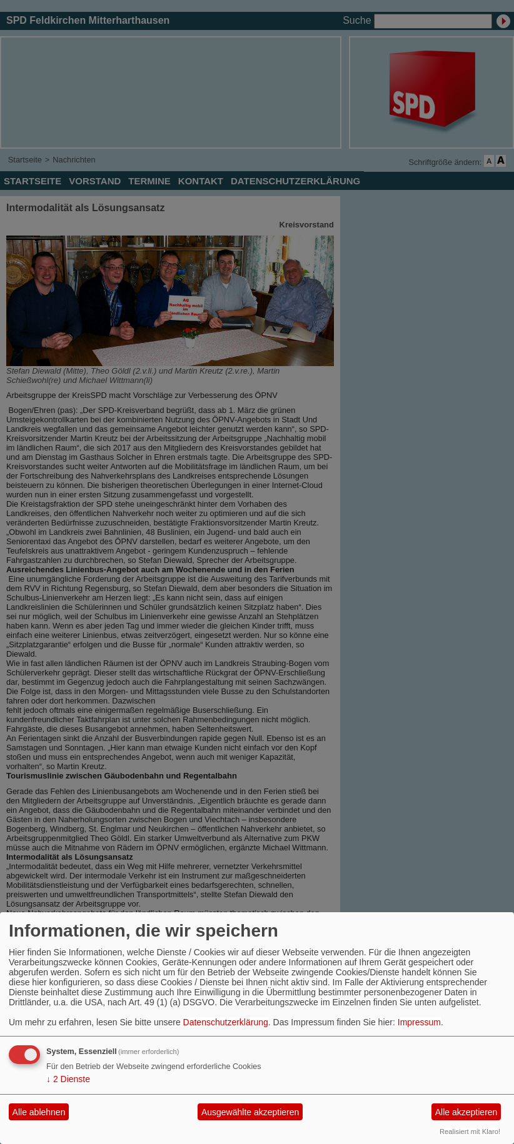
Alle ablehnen (39, 1112)
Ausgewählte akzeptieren (250, 1112)
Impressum (419, 1022)
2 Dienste (68, 1079)
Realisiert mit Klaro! (470, 1131)
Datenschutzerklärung (225, 1022)
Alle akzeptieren (466, 1112)
